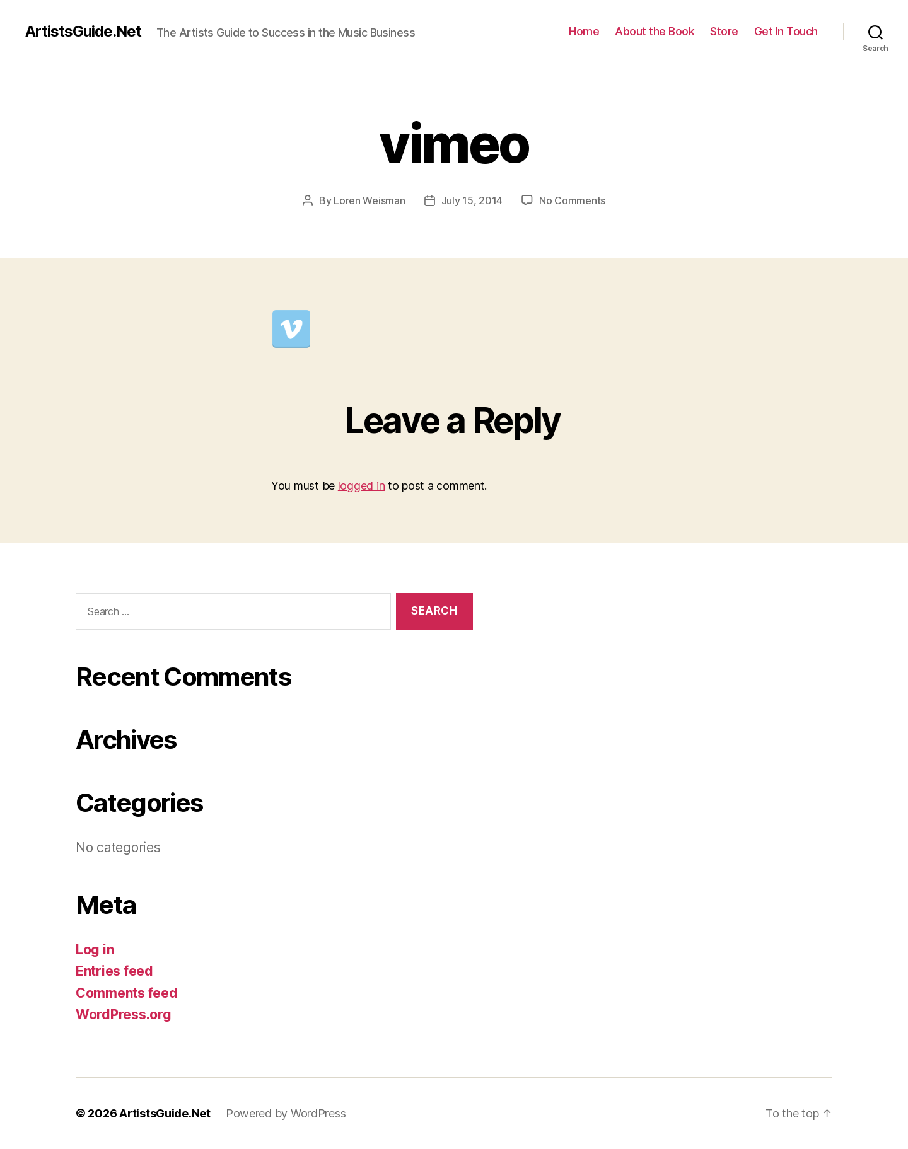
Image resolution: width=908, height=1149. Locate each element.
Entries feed (114, 971)
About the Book (654, 31)
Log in (95, 949)
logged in (361, 485)
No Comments (572, 200)
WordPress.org (124, 1014)
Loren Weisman (369, 200)
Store (724, 31)
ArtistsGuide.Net (83, 31)
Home (584, 31)
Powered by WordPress (286, 1113)
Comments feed (127, 993)
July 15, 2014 (472, 200)
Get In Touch (786, 31)
